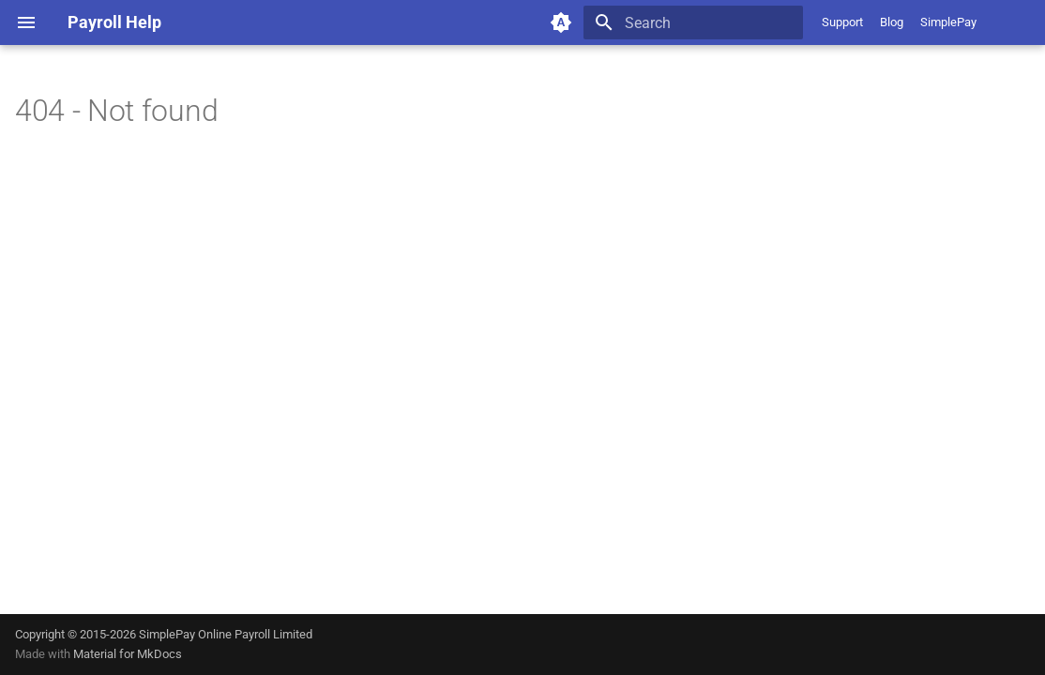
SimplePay (948, 22)
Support (842, 22)
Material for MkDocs (127, 654)
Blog (891, 22)
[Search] (693, 22)
